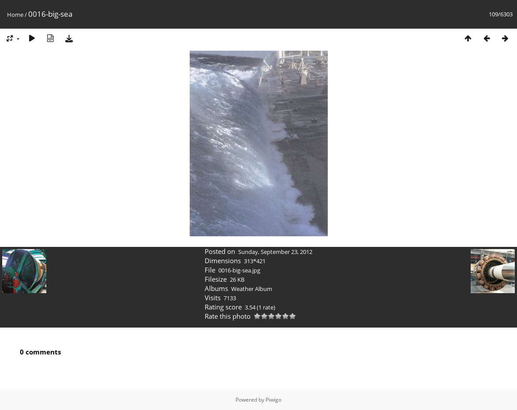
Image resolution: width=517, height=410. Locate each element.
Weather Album (251, 289)
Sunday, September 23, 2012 (275, 252)
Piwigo (273, 399)
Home (15, 15)
